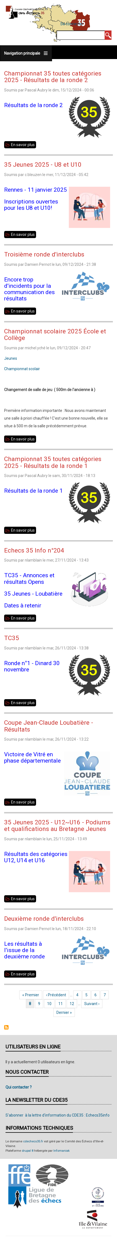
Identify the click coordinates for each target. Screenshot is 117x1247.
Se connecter (71, 24)
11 (62, 1003)
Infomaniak (61, 1151)
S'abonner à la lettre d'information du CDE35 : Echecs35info (58, 1115)
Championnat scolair (22, 369)
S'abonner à (6, 1027)
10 (51, 1003)
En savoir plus (23, 144)
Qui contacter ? (19, 1087)
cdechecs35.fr (33, 1141)
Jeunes (10, 358)
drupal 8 (27, 1151)
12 (73, 1003)
